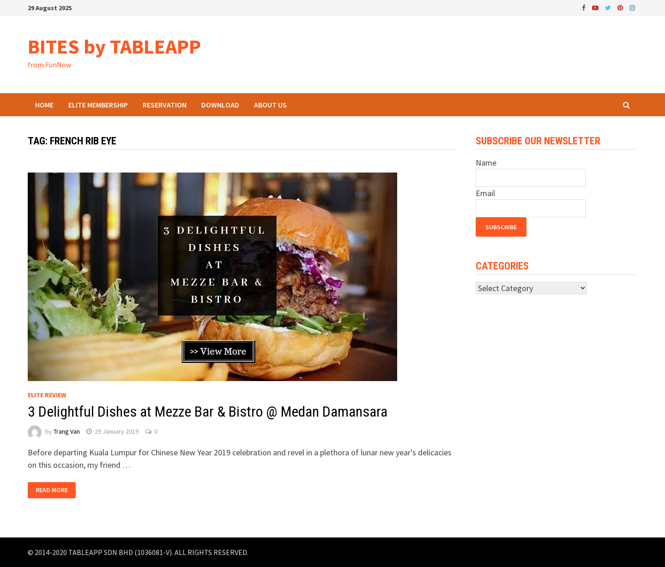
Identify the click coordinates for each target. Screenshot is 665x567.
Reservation (165, 104)
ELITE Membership (98, 104)
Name (486, 162)
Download (220, 104)
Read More (52, 490)
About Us (270, 104)
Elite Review (47, 395)
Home (44, 104)
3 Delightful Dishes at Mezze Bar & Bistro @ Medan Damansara (207, 411)
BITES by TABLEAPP (114, 46)
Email (485, 193)
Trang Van (67, 431)
